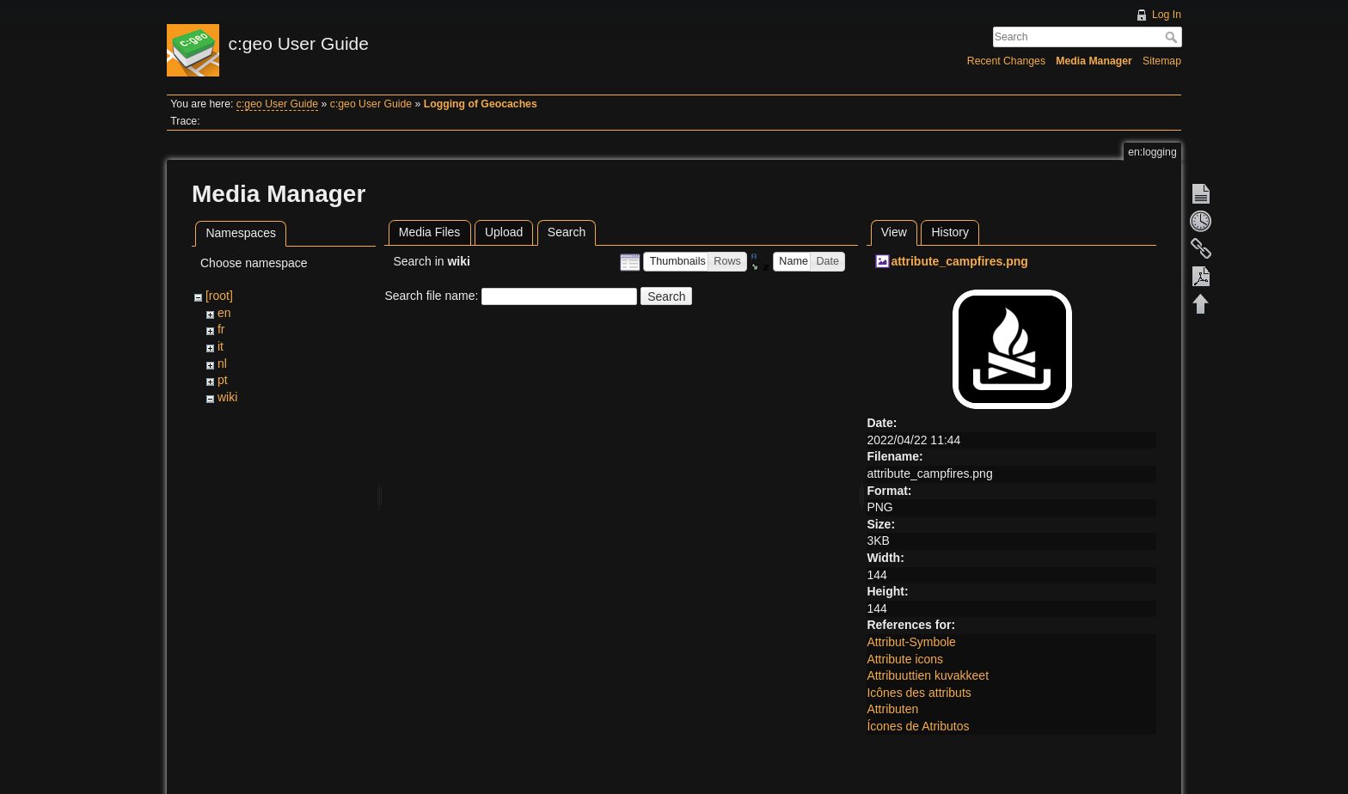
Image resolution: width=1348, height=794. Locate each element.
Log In (1166, 15)
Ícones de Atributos (918, 726)
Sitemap (1162, 61)
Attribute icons (905, 659)
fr (221, 329)
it (221, 346)
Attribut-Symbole (911, 642)
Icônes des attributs (919, 692)
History (950, 232)
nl (222, 363)
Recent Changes (1006, 61)
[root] (219, 295)
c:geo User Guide (277, 104)
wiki (227, 397)
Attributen (892, 709)
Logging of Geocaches (480, 104)
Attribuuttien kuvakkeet (928, 675)
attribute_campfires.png (959, 261)
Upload (504, 232)
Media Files (430, 232)
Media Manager (1094, 61)
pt (223, 380)
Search (1173, 37)
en (224, 313)
